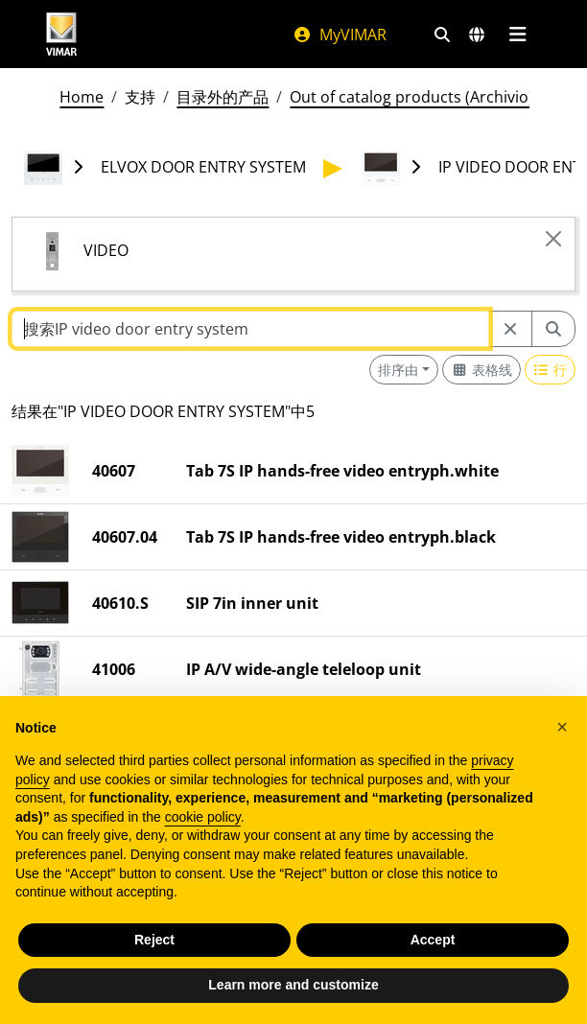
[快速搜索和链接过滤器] (442, 34)
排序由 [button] (398, 370)
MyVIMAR (340, 34)
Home (81, 96)
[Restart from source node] (510, 329)
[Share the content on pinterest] (78, 961)
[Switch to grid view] (481, 369)
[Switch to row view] (550, 369)
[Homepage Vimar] (61, 34)
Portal (425, 943)
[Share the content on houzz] (159, 961)
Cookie (427, 989)
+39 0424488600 (90, 917)
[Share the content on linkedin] (25, 961)
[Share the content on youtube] (132, 961)
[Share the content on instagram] (105, 961)
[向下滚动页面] (294, 986)
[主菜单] (517, 34)
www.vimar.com (63, 858)
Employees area (460, 897)
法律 (418, 874)
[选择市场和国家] (476, 34)
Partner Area (449, 966)
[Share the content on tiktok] (186, 961)
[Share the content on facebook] (51, 961)
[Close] (553, 238)
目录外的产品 (222, 96)
